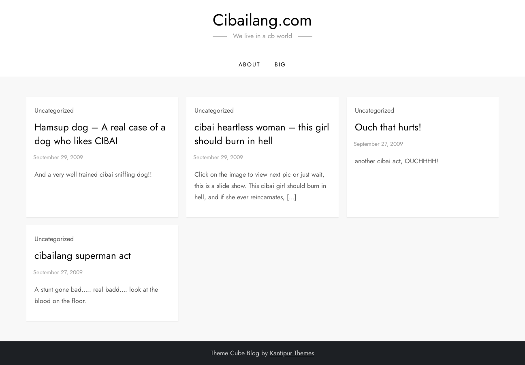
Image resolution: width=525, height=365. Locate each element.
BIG (280, 64)
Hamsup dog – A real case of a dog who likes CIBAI (100, 134)
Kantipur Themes (292, 353)
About (249, 64)
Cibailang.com (262, 20)
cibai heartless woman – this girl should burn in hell (261, 134)
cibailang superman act (82, 255)
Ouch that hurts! (388, 127)
